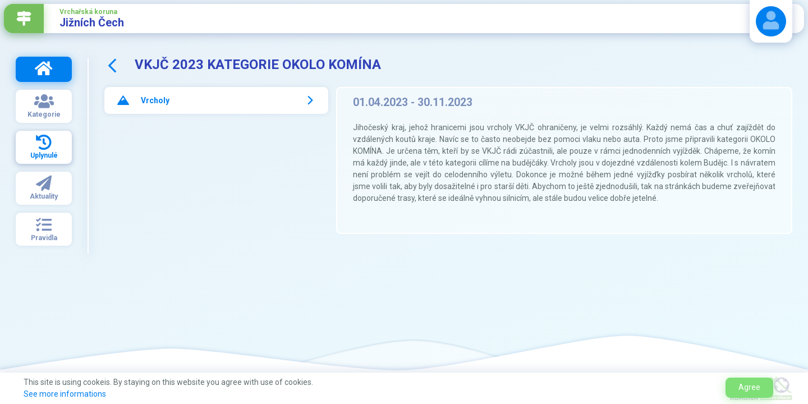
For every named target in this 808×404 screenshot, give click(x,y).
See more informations (65, 393)
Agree (749, 387)
